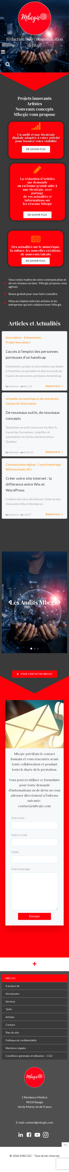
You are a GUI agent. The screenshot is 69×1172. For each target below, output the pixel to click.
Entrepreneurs (33, 337)
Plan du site (12, 1039)
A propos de (13, 993)
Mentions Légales (16, 1055)
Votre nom (34, 821)
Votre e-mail (34, 838)
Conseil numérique (49, 464)
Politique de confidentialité (21, 1047)
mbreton (14, 386)
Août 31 (28, 452)
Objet (34, 856)
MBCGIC (11, 985)
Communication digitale (21, 464)
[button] (31, 649)
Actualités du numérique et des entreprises (32, 398)
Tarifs (9, 1016)
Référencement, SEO (19, 469)
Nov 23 (28, 386)
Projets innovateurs (18, 342)
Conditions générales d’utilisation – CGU (29, 1063)
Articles (10, 1024)
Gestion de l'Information (21, 403)
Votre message (34, 892)
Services (10, 1008)
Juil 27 (27, 514)
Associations (14, 337)
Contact (10, 1032)
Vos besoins (13, 1001)
